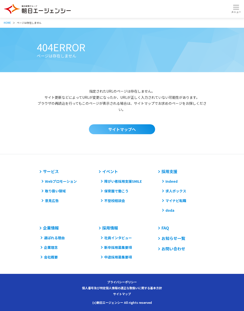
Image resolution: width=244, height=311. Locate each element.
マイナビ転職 (175, 200)
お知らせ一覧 (173, 238)
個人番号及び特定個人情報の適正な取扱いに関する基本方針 (122, 288)
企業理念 (51, 247)
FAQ (165, 228)
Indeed (171, 181)
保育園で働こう (116, 190)
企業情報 (51, 228)
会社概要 (51, 257)
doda (169, 210)
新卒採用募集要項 (118, 247)
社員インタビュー (118, 237)
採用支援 (169, 171)
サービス (51, 171)
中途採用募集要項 (118, 257)
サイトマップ (122, 294)
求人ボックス (175, 190)
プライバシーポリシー (122, 282)
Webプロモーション (61, 181)
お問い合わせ (173, 249)
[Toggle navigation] (236, 8)
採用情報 (110, 228)
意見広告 (52, 200)
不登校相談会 (114, 200)
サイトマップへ (122, 129)
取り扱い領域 (55, 190)
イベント (110, 171)
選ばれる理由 (54, 237)
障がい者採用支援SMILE (123, 181)
